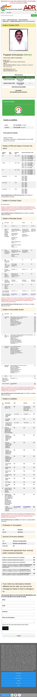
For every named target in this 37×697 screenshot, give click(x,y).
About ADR (18, 675)
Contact (18, 680)
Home (2, 12)
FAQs (18, 685)
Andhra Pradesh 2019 (12, 19)
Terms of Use (18, 683)
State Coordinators (18, 678)
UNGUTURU (6, 21)
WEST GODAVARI (23, 19)
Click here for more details (19, 86)
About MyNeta (18, 673)
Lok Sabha (8, 12)
